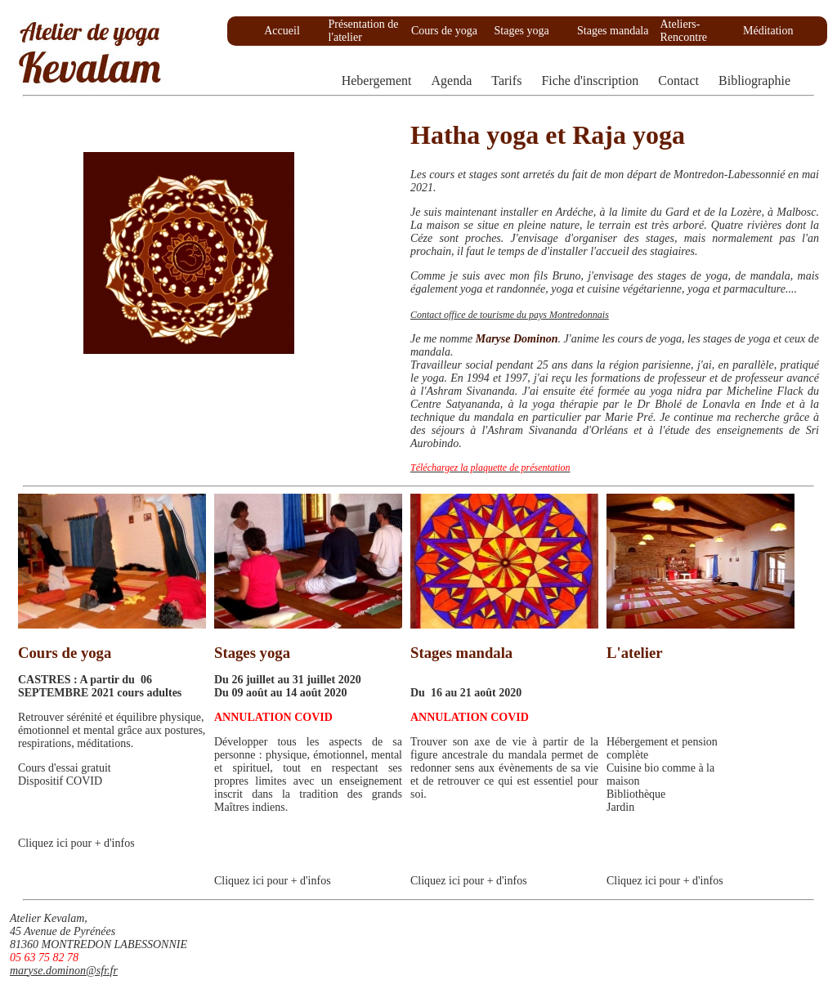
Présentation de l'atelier (364, 30)
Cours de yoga (444, 31)
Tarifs (506, 80)
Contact (678, 80)
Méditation (768, 31)
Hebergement (377, 80)
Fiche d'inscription (589, 80)
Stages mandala (612, 31)
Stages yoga (522, 31)
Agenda (452, 80)
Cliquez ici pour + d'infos (76, 843)
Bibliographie (754, 80)
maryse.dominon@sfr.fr (64, 970)
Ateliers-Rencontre (684, 30)
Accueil (282, 31)
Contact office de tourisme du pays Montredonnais (509, 314)
